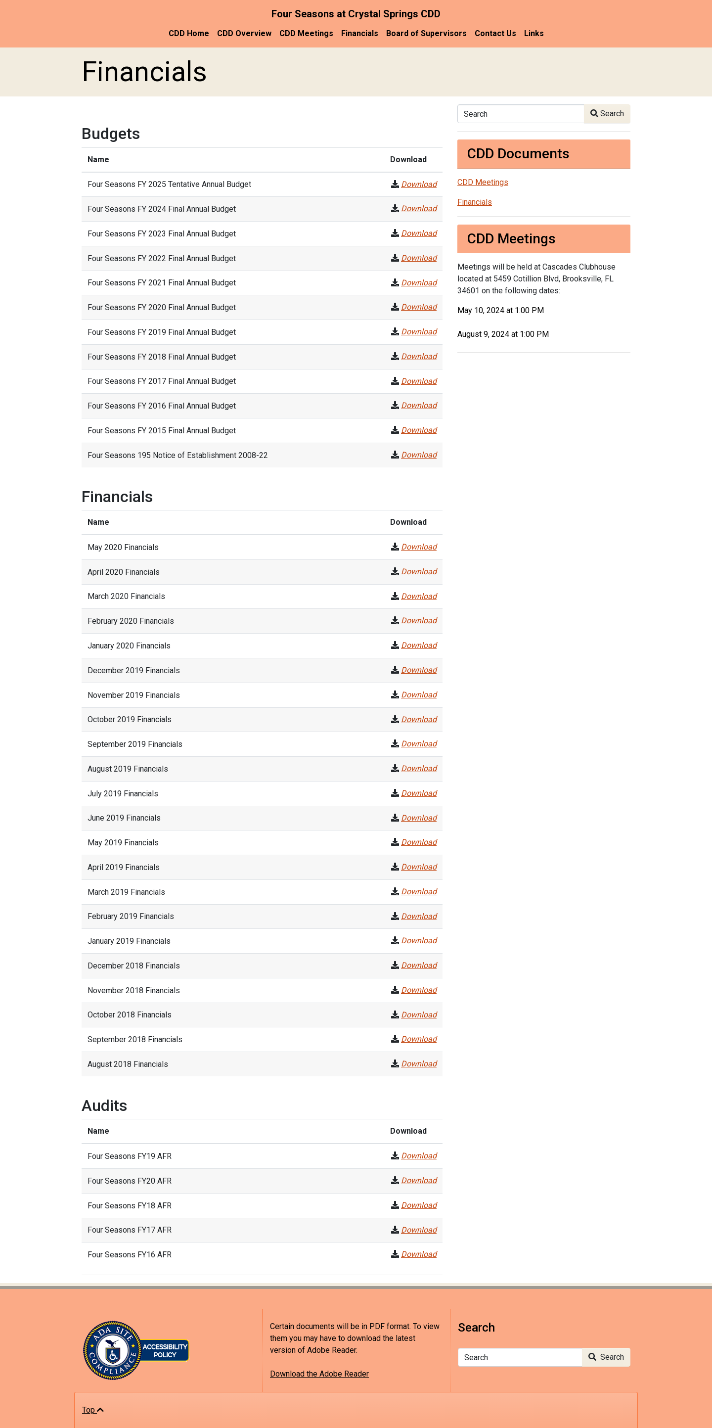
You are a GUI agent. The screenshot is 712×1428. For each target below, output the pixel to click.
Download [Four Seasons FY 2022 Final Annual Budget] (419, 258)
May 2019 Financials (123, 842)
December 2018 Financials (134, 965)
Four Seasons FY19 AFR (130, 1156)
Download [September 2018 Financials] (419, 1039)
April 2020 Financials (124, 572)
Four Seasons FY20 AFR (130, 1181)
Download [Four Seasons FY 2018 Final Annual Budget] (419, 356)
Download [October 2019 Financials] (419, 719)
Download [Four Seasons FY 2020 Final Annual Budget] (419, 307)
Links (534, 33)
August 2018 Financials (128, 1064)
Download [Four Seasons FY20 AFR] (419, 1180)
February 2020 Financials (131, 621)
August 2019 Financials (128, 769)
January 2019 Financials (129, 941)
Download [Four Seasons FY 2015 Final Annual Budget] (419, 430)
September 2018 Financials (135, 1039)
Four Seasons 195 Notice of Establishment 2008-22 (178, 455)
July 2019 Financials (123, 793)
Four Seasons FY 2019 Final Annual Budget (162, 332)
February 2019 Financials (131, 916)
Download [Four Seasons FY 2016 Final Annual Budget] (419, 405)
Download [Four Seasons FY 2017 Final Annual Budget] (419, 381)
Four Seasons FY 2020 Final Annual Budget (162, 307)
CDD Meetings (306, 33)
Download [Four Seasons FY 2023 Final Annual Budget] (419, 233)
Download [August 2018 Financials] (419, 1063)
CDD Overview (244, 33)
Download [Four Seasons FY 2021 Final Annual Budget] (419, 282)
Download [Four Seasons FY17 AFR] (419, 1230)
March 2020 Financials (126, 596)
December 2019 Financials (134, 670)
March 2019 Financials (126, 892)
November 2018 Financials (134, 990)
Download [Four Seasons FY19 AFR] (419, 1155)
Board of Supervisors (426, 33)
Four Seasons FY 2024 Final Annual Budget (162, 209)
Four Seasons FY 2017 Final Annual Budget (162, 381)
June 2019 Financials (124, 818)
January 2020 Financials (129, 645)
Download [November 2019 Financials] (419, 694)
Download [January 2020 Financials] (419, 645)
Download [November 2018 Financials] (419, 990)
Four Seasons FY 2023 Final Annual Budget (162, 233)
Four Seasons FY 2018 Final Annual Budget (162, 357)
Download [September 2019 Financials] (419, 743)
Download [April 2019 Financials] (419, 867)
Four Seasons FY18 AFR (130, 1205)
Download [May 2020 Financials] (419, 547)
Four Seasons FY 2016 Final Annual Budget (162, 406)
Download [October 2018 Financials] (419, 1014)
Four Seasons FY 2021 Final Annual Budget (162, 282)
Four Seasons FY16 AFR (130, 1254)
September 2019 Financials (135, 744)
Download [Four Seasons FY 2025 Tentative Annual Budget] (419, 184)
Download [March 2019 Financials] (419, 891)
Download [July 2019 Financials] (419, 793)
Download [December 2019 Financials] (419, 670)
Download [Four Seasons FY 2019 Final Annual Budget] (419, 331)
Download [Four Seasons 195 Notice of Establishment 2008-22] (419, 455)
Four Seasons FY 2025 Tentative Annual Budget (169, 184)
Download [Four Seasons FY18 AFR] (419, 1205)
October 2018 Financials (130, 1014)
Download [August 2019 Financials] (419, 768)
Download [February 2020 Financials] (419, 620)
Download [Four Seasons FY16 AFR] (419, 1254)
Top (93, 1410)
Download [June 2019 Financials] (419, 818)
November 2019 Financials (134, 695)
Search (607, 113)
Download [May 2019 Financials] (419, 842)
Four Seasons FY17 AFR (130, 1230)
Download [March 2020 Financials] (419, 596)
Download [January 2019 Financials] (419, 940)
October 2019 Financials (130, 719)
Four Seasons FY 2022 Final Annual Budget (162, 258)
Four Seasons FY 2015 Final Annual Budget (162, 430)
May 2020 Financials (123, 547)
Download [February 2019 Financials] (419, 916)
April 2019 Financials (124, 867)
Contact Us (495, 33)
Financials (359, 33)
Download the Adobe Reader (319, 1374)
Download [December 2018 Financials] (419, 965)
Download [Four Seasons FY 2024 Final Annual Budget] (419, 208)
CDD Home (189, 33)
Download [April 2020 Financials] (419, 571)
